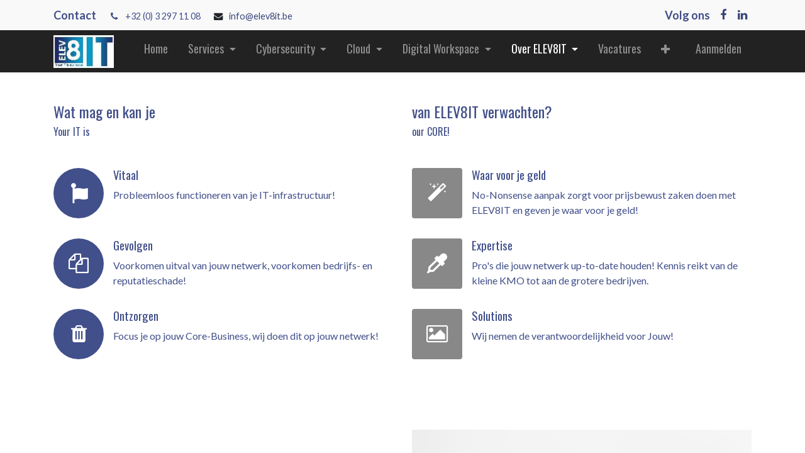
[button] (665, 51)
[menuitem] (156, 51)
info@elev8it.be (261, 16)
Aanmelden (718, 48)
